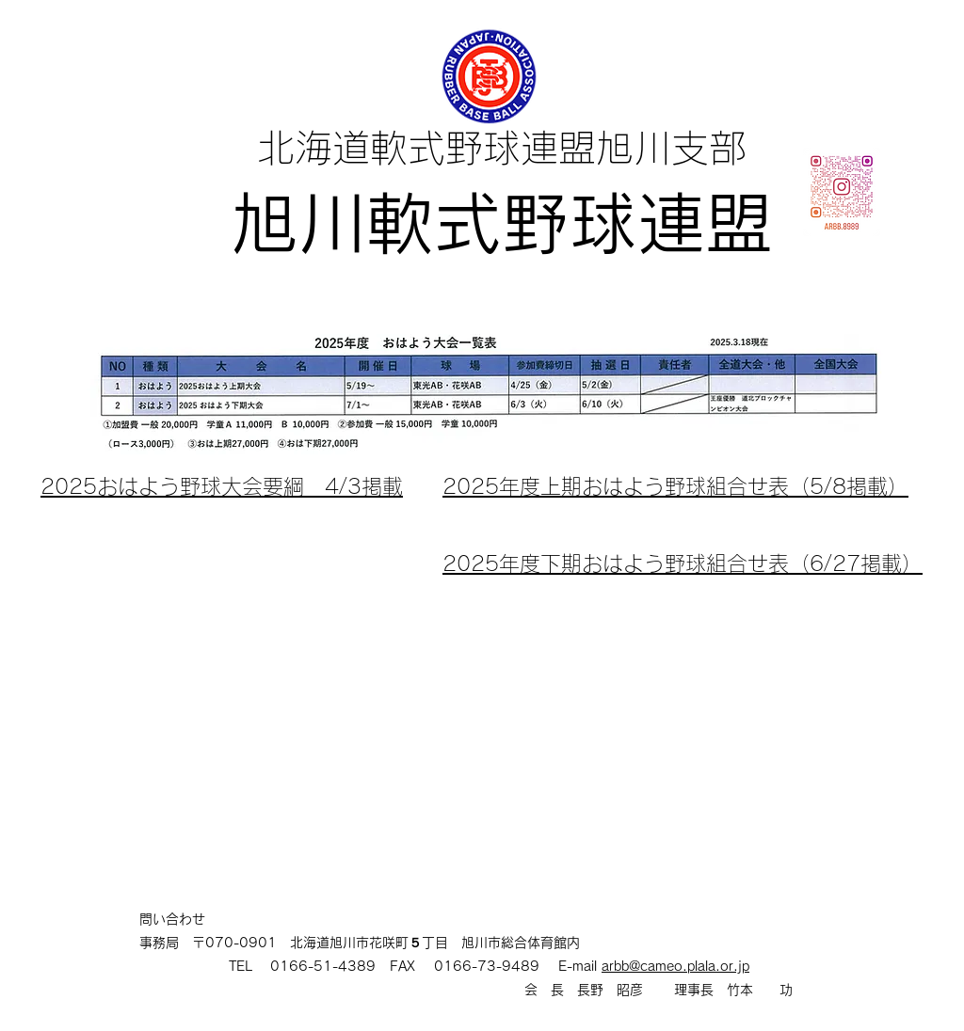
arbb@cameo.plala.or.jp (675, 966)
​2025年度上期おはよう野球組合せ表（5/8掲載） (675, 486)
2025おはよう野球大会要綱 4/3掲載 (221, 486)
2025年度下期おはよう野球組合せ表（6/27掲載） (682, 563)
